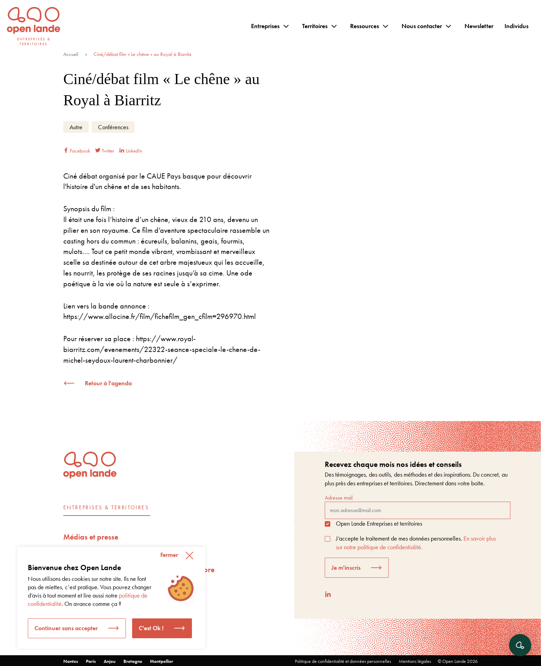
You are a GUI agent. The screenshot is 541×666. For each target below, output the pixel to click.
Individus (516, 26)
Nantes (70, 661)
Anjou (110, 661)
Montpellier (161, 661)
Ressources (364, 26)
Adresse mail (417, 506)
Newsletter (479, 26)
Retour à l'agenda (108, 383)
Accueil (70, 54)
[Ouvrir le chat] (520, 645)
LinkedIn (130, 150)
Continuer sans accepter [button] (66, 628)
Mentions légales (415, 661)
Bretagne (132, 661)
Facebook (76, 150)
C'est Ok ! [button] (151, 628)
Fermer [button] (169, 555)
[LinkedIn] (328, 594)
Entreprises (265, 26)
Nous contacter (422, 26)
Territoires (315, 26)
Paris (91, 661)
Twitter (104, 150)
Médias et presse (90, 537)
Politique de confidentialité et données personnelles (343, 661)
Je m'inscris (346, 568)
